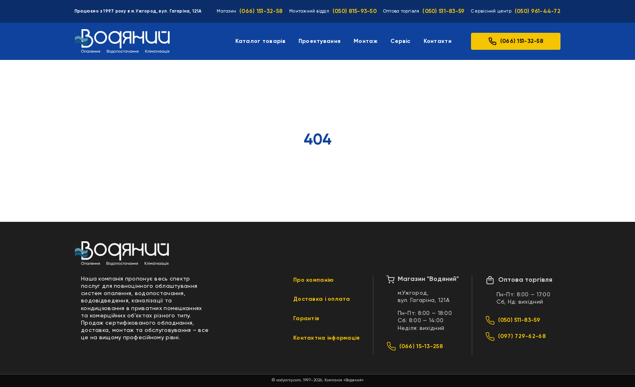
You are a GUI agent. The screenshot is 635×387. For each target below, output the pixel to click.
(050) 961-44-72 (537, 11)
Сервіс (400, 41)
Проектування (319, 41)
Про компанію (313, 280)
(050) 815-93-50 (354, 11)
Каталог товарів (260, 41)
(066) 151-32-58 (261, 11)
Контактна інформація (326, 338)
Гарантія (306, 318)
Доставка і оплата (321, 299)
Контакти (438, 41)
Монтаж (365, 41)
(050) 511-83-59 (443, 11)
